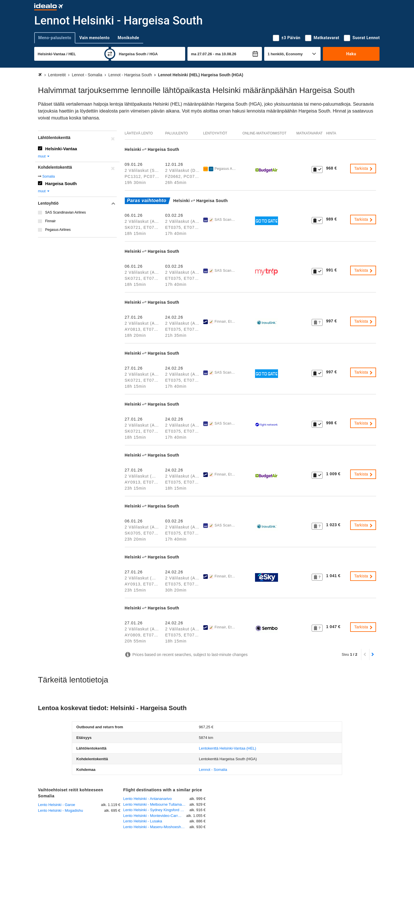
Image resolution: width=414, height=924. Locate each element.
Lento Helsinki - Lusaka (142, 821)
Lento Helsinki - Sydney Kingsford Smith (156, 810)
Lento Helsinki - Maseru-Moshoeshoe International (156, 827)
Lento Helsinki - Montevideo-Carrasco (154, 815)
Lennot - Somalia (213, 769)
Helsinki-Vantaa (61, 148)
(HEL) (227, 748)
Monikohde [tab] (128, 37)
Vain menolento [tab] (94, 37)
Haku (351, 54)
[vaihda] (109, 53)
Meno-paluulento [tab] (54, 37)
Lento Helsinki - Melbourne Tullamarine (155, 804)
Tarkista (363, 168)
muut (44, 156)
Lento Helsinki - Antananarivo (147, 798)
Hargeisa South (61, 183)
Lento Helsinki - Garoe (56, 805)
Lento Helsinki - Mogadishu (60, 810)
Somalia (48, 176)
